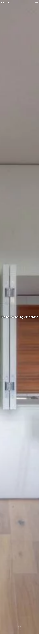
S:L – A (5, 2)
